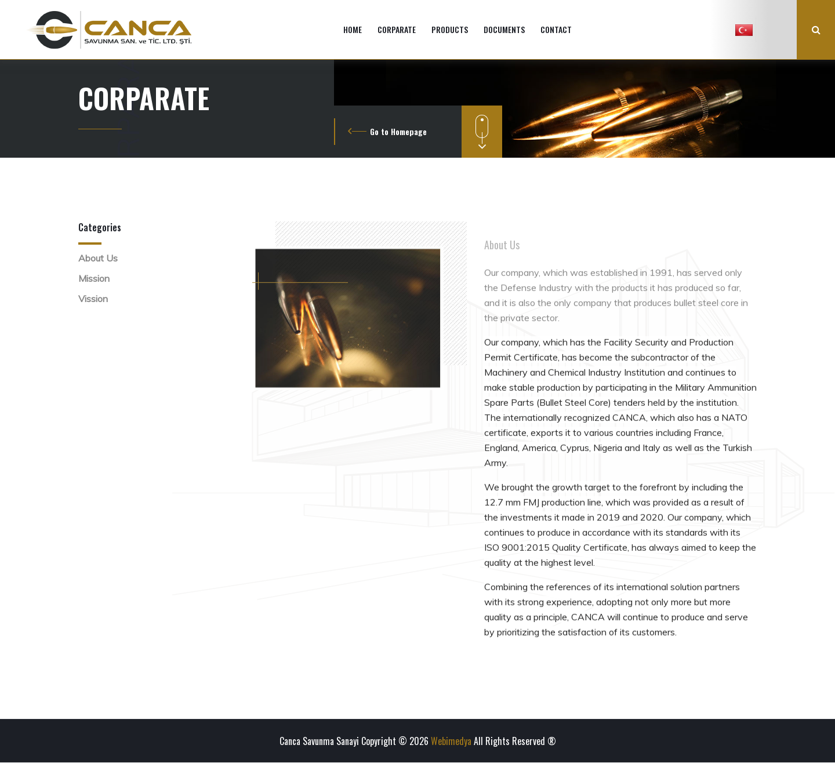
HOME (352, 29)
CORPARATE (396, 29)
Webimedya (451, 741)
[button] (744, 30)
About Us (98, 258)
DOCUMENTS (504, 29)
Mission (94, 278)
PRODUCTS (449, 29)
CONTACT (556, 29)
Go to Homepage (398, 131)
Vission (93, 298)
